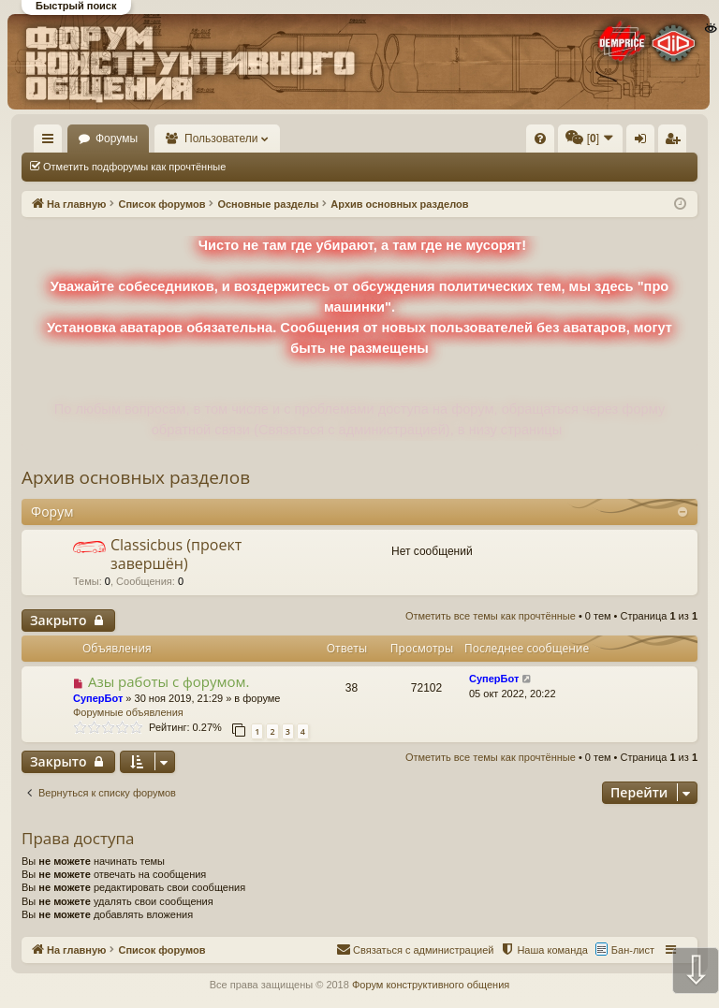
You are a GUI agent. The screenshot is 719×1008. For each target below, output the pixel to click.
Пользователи (309, 138)
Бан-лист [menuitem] (632, 950)
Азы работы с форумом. (169, 681)
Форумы (204, 138)
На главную (109, 138)
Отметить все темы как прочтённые (338, 166)
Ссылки (52, 142)
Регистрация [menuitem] (676, 142)
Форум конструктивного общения (430, 984)
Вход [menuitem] (644, 142)
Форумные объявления (128, 712)
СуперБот (98, 698)
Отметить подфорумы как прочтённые (134, 166)
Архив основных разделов (136, 477)
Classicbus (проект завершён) (176, 553)
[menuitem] (392, 138)
